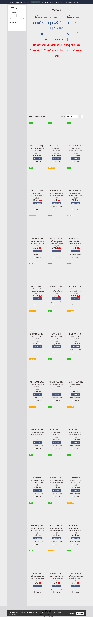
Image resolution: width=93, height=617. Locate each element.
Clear (23, 7)
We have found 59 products (37, 116)
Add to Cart (37, 158)
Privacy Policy (55, 612)
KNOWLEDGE (68, 2)
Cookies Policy (12, 614)
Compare (38, 161)
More (76, 2)
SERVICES (26, 2)
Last (58, 602)
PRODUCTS (35, 2)
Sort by (63, 116)
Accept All (80, 613)
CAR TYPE (59, 2)
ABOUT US (19, 2)
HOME (11, 2)
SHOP (52, 2)
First (55, 602)
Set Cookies (71, 613)
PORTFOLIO (44, 2)
